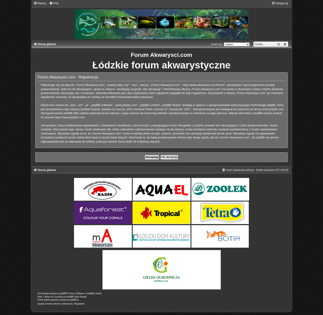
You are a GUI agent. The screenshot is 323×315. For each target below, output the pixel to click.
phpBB (63, 293)
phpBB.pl (74, 300)
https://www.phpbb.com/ (69, 117)
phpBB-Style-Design (76, 297)
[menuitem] (53, 3)
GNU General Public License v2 (147, 109)
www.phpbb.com (273, 109)
